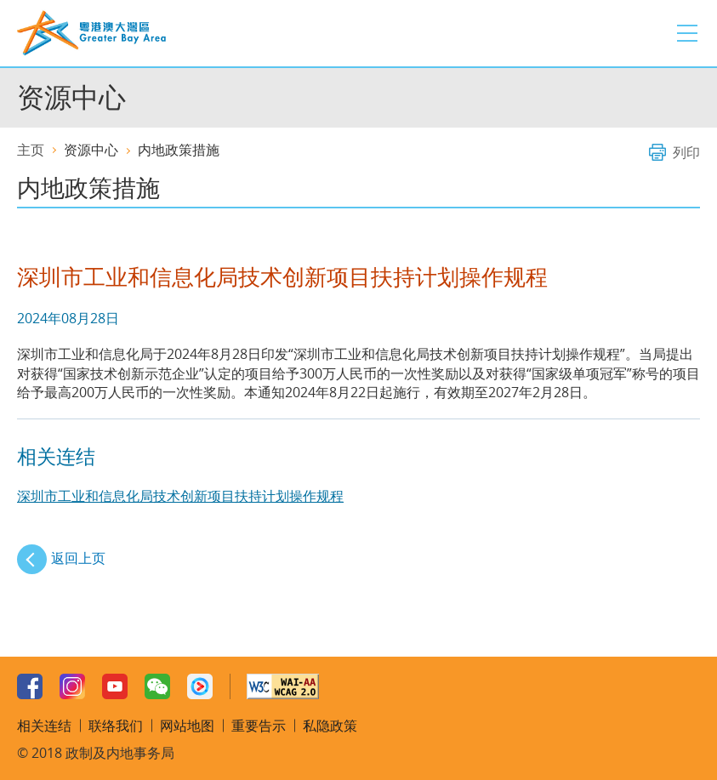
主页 (30, 149)
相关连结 (44, 725)
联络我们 (115, 725)
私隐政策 (330, 725)
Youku (200, 686)
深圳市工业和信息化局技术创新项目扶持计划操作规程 (180, 496)
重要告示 (258, 725)
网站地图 (187, 725)
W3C (283, 686)
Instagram (72, 686)
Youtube (115, 686)
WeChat (157, 686)
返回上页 (78, 558)
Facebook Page (30, 686)
